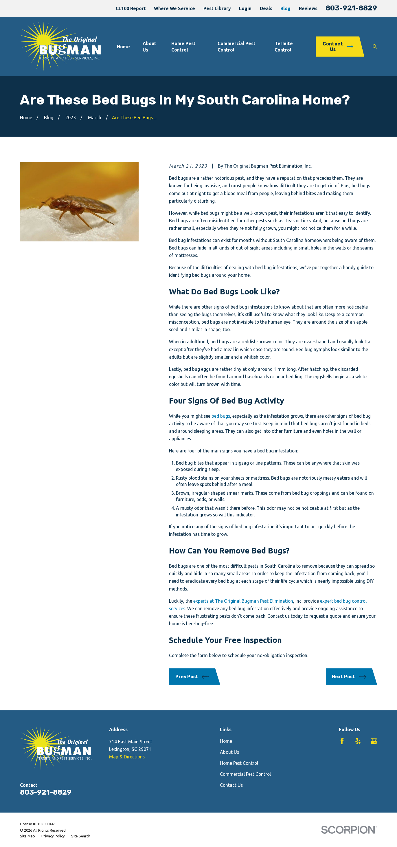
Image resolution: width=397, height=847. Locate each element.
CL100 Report (131, 8)
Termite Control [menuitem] (284, 46)
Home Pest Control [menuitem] (183, 46)
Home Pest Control (239, 763)
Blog (285, 8)
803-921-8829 (351, 8)
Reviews (308, 8)
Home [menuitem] (123, 46)
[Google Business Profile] (374, 741)
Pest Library (217, 8)
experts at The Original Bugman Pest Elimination (243, 601)
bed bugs (221, 416)
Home (226, 741)
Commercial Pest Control (245, 774)
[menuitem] (27, 836)
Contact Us (231, 785)
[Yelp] (358, 741)
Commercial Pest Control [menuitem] (237, 46)
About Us (229, 752)
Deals (266, 8)
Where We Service (174, 8)
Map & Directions (127, 756)
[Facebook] (342, 741)
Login (245, 8)
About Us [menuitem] (149, 46)
